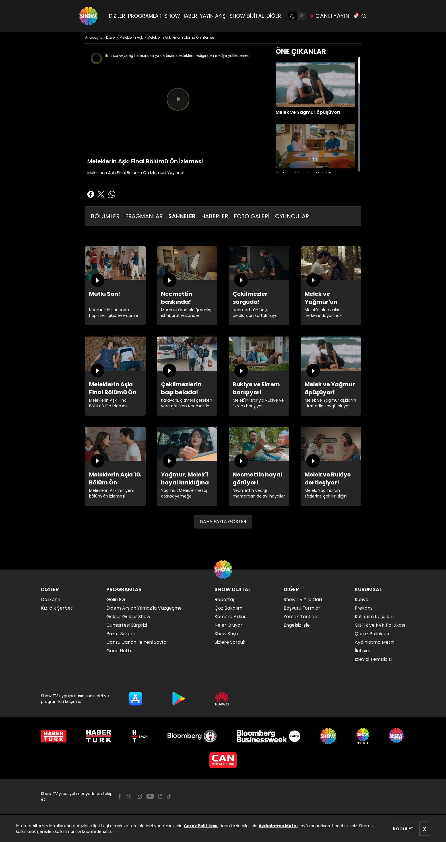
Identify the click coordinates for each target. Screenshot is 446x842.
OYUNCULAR (292, 216)
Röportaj (224, 599)
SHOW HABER (180, 15)
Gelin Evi (115, 599)
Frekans (364, 608)
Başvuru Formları (302, 608)
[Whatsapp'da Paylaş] (112, 194)
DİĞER (274, 15)
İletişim (362, 650)
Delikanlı (50, 599)
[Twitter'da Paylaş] (101, 194)
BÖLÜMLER (105, 216)
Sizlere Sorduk (229, 642)
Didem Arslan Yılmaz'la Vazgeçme (144, 608)
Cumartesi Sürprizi (126, 625)
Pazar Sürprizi (121, 633)
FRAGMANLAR (144, 216)
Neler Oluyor (228, 625)
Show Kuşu (226, 633)
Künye (361, 599)
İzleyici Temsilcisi (373, 659)
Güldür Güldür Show (128, 616)
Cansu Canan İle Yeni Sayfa (136, 642)
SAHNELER (181, 216)
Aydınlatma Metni (278, 826)
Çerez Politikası (201, 826)
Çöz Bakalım (228, 608)
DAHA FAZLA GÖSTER (223, 521)
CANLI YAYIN (330, 16)
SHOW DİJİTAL (247, 15)
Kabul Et (403, 828)
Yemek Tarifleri (300, 616)
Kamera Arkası (230, 616)
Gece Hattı (118, 650)
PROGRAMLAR (145, 15)
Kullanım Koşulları (374, 616)
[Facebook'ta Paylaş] (90, 194)
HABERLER (214, 216)
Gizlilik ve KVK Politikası (380, 625)
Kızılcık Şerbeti (57, 608)
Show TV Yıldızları (303, 599)
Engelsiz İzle (297, 625)
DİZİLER (117, 15)
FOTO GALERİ (251, 216)
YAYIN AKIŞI (213, 15)
